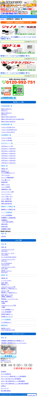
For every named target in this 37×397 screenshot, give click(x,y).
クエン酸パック (5, 180)
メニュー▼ (4, 16)
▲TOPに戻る (31, 395)
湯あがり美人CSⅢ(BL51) (8, 121)
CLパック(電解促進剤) (7, 177)
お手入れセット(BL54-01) (8, 148)
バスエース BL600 (6, 138)
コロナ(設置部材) (6, 319)
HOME (2, 19)
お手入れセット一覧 (7, 143)
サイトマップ (5, 388)
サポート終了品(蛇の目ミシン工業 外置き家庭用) (15, 383)
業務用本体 (4, 325)
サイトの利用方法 (6, 374)
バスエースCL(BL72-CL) (8, 127)
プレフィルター (5, 175)
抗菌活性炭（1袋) (6, 189)
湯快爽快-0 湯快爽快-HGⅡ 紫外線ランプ (12, 340)
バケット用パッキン (7, 196)
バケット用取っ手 (6, 199)
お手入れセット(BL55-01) (8, 153)
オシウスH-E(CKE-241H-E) (8, 257)
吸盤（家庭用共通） (7, 201)
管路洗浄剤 (4, 182)
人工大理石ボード (6, 322)
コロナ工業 (18, 240)
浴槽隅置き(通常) (6, 229)
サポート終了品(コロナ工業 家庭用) (11, 378)
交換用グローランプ (7, 316)
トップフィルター (6, 280)
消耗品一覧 (4, 166)
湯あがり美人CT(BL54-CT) (8, 116)
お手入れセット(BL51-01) (8, 158)
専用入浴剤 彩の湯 (6, 203)
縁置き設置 (4, 224)
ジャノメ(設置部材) (6, 212)
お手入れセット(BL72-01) (8, 155)
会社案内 (3, 371)
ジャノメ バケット (6, 194)
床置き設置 (4, 226)
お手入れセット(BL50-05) (8, 160)
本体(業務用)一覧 (6, 135)
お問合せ (3, 386)
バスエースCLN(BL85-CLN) (9, 129)
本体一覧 (3, 244)
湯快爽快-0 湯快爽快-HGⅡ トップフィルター (14, 343)
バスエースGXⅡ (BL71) (8, 132)
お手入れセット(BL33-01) (8, 151)
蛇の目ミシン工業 (18, 102)
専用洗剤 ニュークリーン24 (9, 299)
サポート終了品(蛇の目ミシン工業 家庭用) (13, 381)
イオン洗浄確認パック (7, 309)
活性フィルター (5, 184)
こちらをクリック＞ (29, 41)
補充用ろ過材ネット (7, 314)
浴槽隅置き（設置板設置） (8, 217)
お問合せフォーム (6, 360)
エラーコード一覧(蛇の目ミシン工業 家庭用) (13, 376)
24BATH (3, 236)
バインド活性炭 (5, 187)
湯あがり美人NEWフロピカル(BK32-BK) (12, 119)
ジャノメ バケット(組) (7, 191)
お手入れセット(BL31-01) (8, 163)
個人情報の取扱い (6, 390)
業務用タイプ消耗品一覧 (8, 206)
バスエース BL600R (6, 140)
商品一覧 (3, 233)
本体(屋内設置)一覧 (6, 106)
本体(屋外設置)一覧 (6, 124)
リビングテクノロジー (18, 334)
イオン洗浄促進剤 (6, 312)
